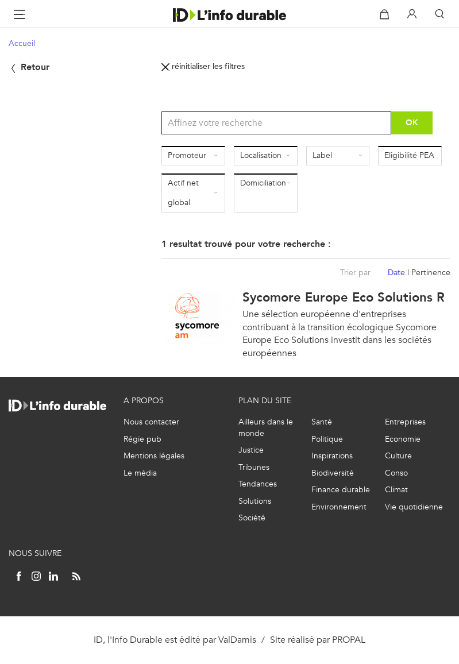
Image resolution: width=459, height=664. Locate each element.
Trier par (355, 272)
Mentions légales (154, 455)
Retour (29, 67)
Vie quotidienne (414, 506)
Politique (327, 439)
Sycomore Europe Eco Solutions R (343, 297)
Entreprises (405, 421)
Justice (251, 450)
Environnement (339, 506)
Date (396, 272)
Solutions (254, 501)
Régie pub (142, 439)
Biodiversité (332, 473)
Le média (140, 473)
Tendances (257, 483)
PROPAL (348, 640)
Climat (396, 489)
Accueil (22, 43)
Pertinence (430, 272)
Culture (398, 455)
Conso (396, 473)
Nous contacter (151, 421)
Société (251, 517)
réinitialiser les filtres (203, 66)
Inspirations (332, 455)
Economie (403, 439)
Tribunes (253, 467)
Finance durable (340, 489)
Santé (321, 421)
